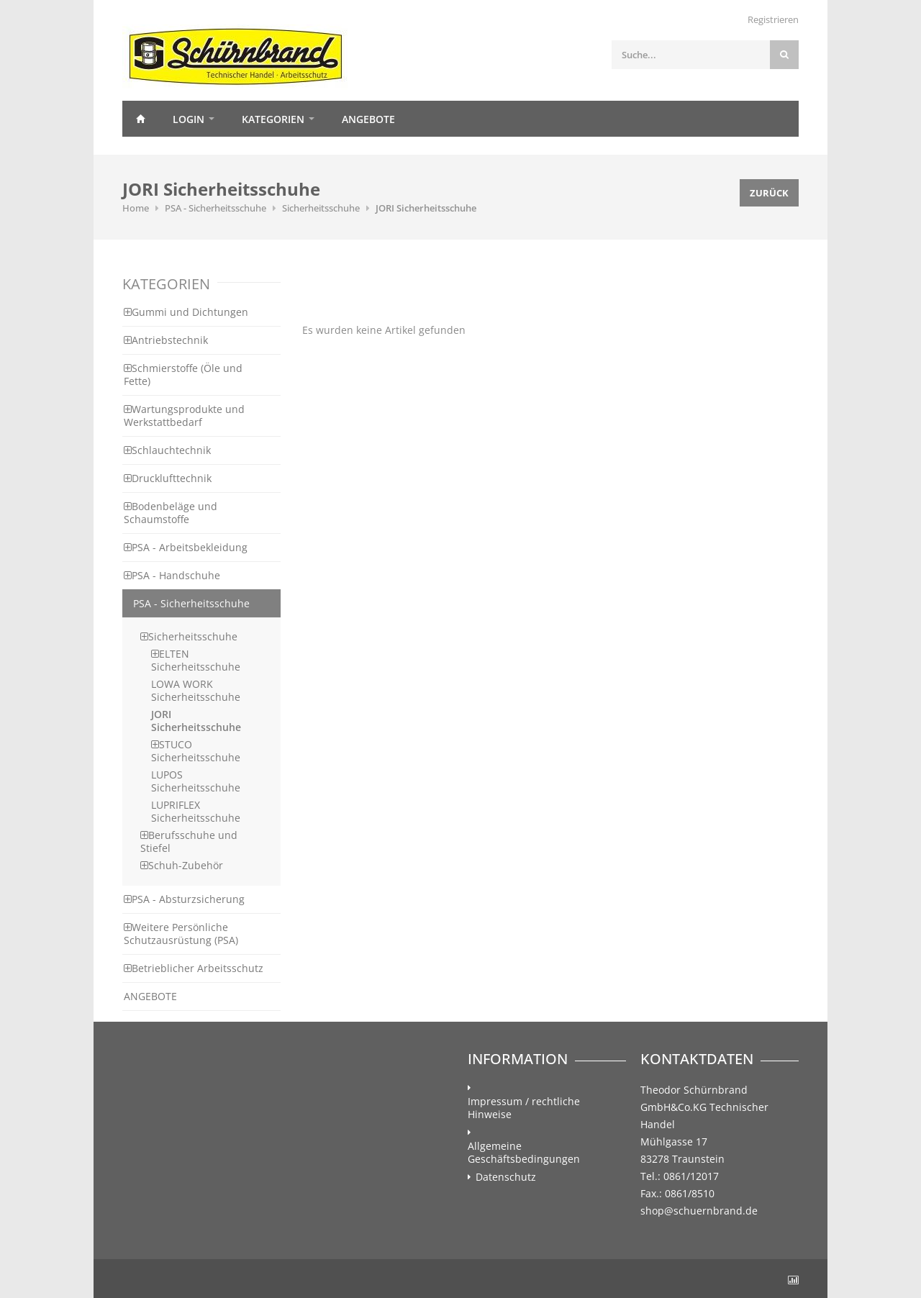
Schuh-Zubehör (181, 865)
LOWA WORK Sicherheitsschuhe (195, 690)
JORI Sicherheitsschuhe (426, 207)
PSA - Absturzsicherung (184, 899)
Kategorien (273, 119)
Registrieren (773, 19)
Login (188, 119)
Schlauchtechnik (167, 450)
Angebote (368, 119)
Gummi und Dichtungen (186, 312)
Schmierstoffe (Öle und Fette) (183, 374)
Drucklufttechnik (168, 478)
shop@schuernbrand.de (699, 1210)
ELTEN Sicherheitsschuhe (195, 660)
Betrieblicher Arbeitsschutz (193, 968)
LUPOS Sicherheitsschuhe (195, 781)
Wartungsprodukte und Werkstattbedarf (184, 415)
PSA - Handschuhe (172, 575)
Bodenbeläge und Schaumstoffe (170, 512)
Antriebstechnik (166, 340)
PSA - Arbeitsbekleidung (186, 547)
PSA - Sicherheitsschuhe (215, 207)
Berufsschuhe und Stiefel (188, 841)
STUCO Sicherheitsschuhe (195, 751)
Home (140, 119)
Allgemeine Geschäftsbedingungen (524, 1153)
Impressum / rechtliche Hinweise (524, 1108)
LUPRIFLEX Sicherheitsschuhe (195, 811)
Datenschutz (506, 1177)
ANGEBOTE (150, 996)
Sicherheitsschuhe (321, 207)
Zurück (769, 192)
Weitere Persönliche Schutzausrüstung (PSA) (181, 933)
